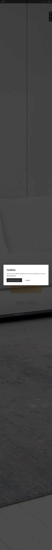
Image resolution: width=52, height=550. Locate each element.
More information (11, 275)
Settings (28, 280)
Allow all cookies (14, 280)
